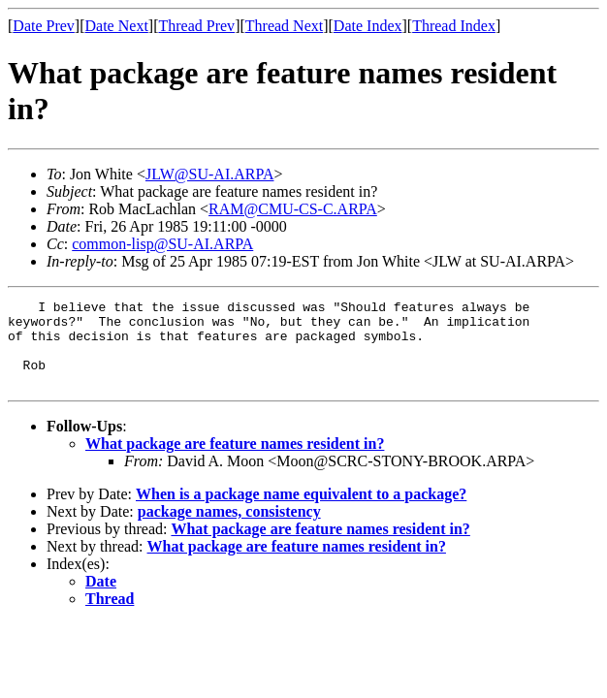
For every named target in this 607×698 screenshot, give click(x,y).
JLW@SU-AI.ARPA (209, 174)
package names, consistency (229, 529)
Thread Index (453, 25)
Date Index (368, 25)
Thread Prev (196, 25)
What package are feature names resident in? (234, 461)
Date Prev (44, 25)
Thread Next (284, 25)
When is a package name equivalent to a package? (301, 511)
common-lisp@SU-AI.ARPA (162, 244)
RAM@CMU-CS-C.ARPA (292, 209)
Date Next (116, 25)
